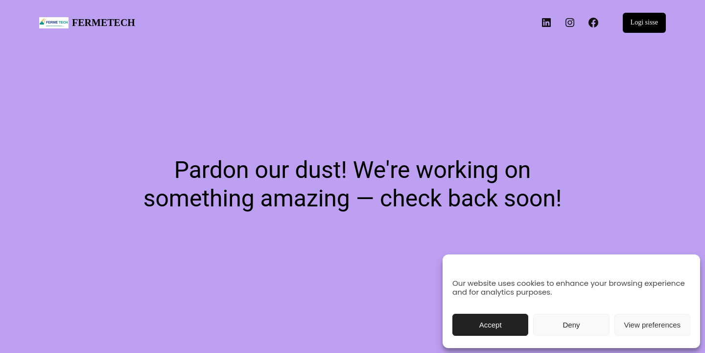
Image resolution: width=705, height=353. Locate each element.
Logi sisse (644, 22)
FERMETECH (103, 22)
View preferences (652, 325)
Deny (571, 325)
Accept (490, 325)
